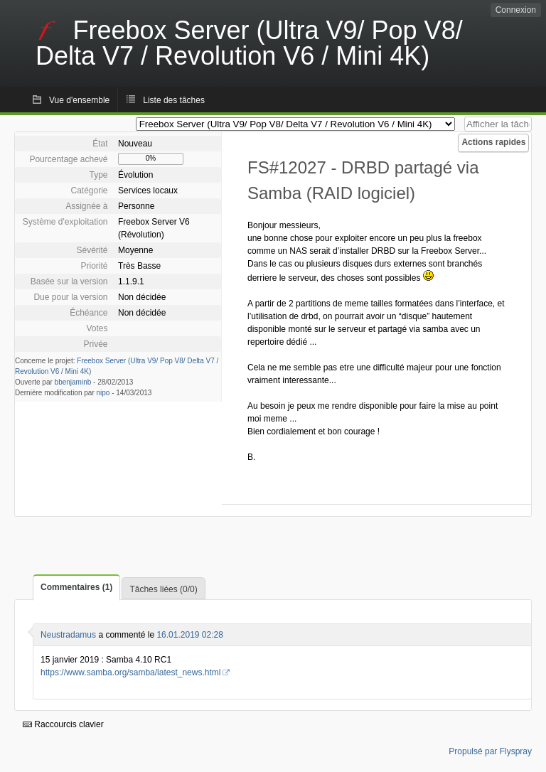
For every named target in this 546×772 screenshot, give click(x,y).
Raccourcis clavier (63, 724)
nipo (103, 393)
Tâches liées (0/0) (163, 589)
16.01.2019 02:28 (189, 635)
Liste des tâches (174, 100)
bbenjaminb (73, 382)
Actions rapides (493, 142)
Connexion (516, 10)
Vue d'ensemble (79, 100)
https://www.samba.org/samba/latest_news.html (130, 672)
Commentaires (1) (76, 587)
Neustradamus (68, 635)
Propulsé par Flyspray (490, 751)
